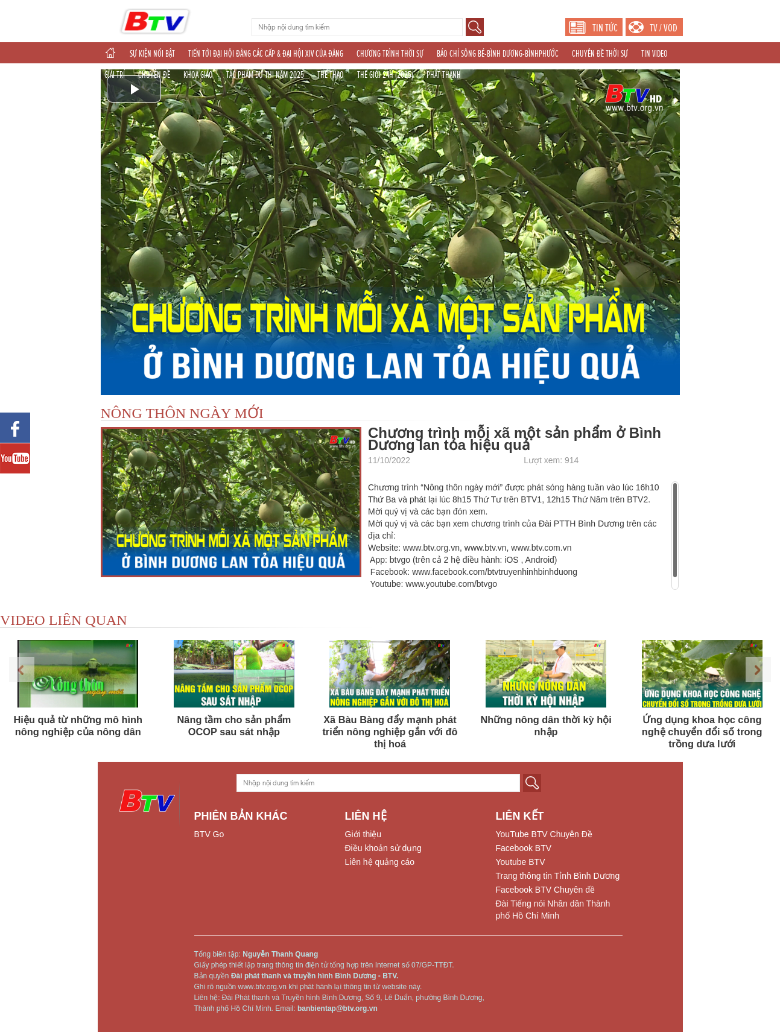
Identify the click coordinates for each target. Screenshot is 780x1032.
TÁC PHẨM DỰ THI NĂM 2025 (265, 74)
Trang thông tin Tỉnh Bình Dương (558, 876)
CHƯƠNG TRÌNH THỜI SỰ (390, 53)
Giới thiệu (363, 834)
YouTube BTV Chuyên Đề (544, 834)
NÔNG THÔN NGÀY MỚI (182, 413)
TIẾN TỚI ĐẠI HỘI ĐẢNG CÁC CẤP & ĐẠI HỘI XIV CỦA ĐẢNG (265, 53)
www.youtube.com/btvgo (451, 584)
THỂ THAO (330, 74)
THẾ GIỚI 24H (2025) (385, 74)
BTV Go (209, 834)
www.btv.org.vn (431, 547)
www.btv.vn (486, 547)
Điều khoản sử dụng (383, 848)
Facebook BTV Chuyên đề (545, 889)
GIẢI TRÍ (114, 74)
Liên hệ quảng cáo (380, 862)
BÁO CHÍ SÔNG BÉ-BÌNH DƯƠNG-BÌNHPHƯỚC (498, 53)
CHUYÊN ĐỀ (154, 74)
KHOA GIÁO (198, 74)
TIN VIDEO (654, 53)
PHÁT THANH (443, 74)
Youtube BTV (520, 862)
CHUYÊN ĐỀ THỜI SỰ (600, 53)
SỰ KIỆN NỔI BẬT (152, 53)
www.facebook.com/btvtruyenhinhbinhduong (494, 572)
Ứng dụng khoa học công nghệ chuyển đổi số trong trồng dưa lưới (702, 731)
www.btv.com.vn (541, 547)
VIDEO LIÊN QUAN (63, 620)
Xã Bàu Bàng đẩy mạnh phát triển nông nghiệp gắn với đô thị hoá (389, 731)
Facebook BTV (524, 848)
